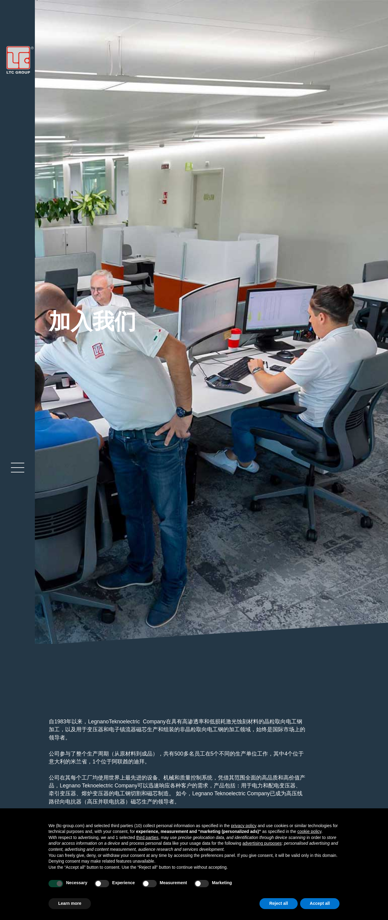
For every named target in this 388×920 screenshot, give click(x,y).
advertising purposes (262, 843)
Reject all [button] (278, 903)
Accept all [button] (320, 903)
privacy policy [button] (243, 825)
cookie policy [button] (309, 831)
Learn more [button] (69, 903)
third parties (147, 837)
